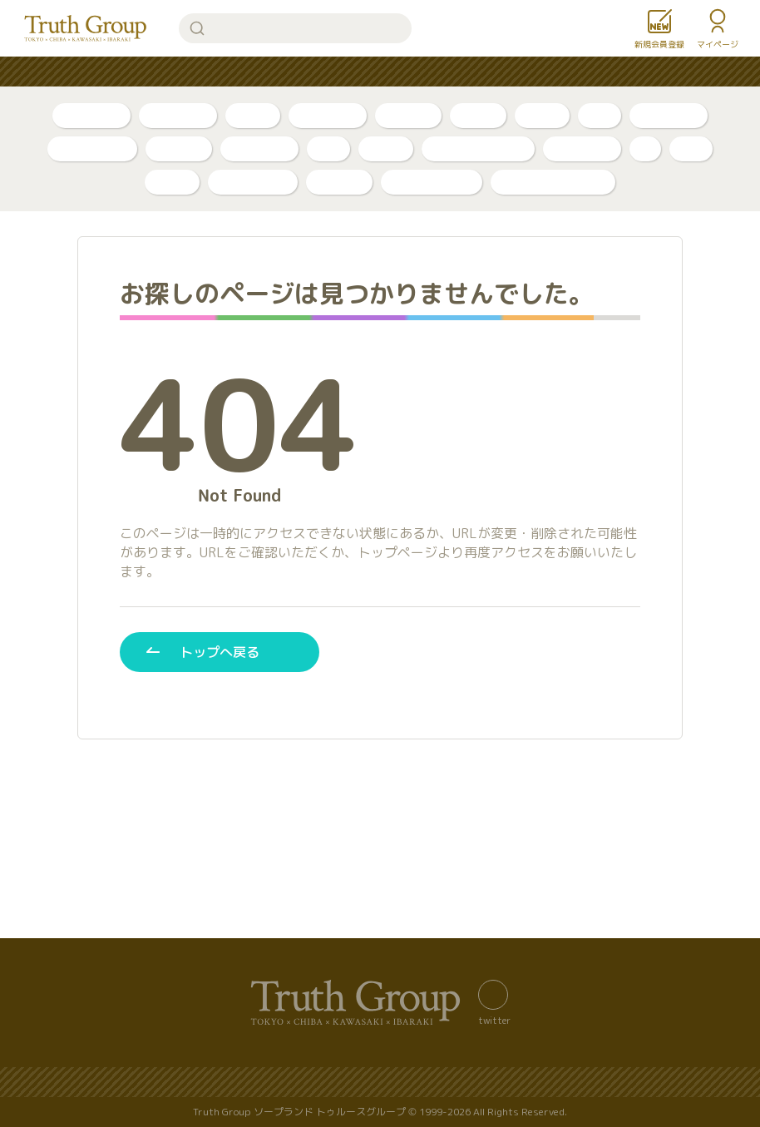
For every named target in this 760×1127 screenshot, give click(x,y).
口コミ (542, 115)
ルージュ (339, 182)
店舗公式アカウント (553, 182)
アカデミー (582, 148)
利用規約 (667, 1082)
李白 (328, 148)
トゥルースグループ (85, 28)
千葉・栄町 (668, 115)
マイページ (717, 44)
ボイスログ (328, 115)
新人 (599, 115)
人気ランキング (197, 72)
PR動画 (478, 115)
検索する (197, 28)
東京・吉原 (259, 148)
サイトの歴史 (461, 1082)
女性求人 (580, 72)
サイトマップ (208, 1082)
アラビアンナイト (478, 148)
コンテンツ (415, 72)
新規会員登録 (659, 44)
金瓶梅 (172, 182)
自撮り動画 (178, 115)
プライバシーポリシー (334, 1082)
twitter (494, 1020)
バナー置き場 (105, 1082)
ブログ (252, 115)
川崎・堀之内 (92, 148)
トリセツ (408, 115)
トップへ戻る (219, 651)
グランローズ (253, 182)
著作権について (569, 1082)
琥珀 (691, 148)
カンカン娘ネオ (431, 182)
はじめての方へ (312, 72)
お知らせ (500, 72)
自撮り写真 (91, 115)
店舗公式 (178, 148)
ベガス (385, 148)
